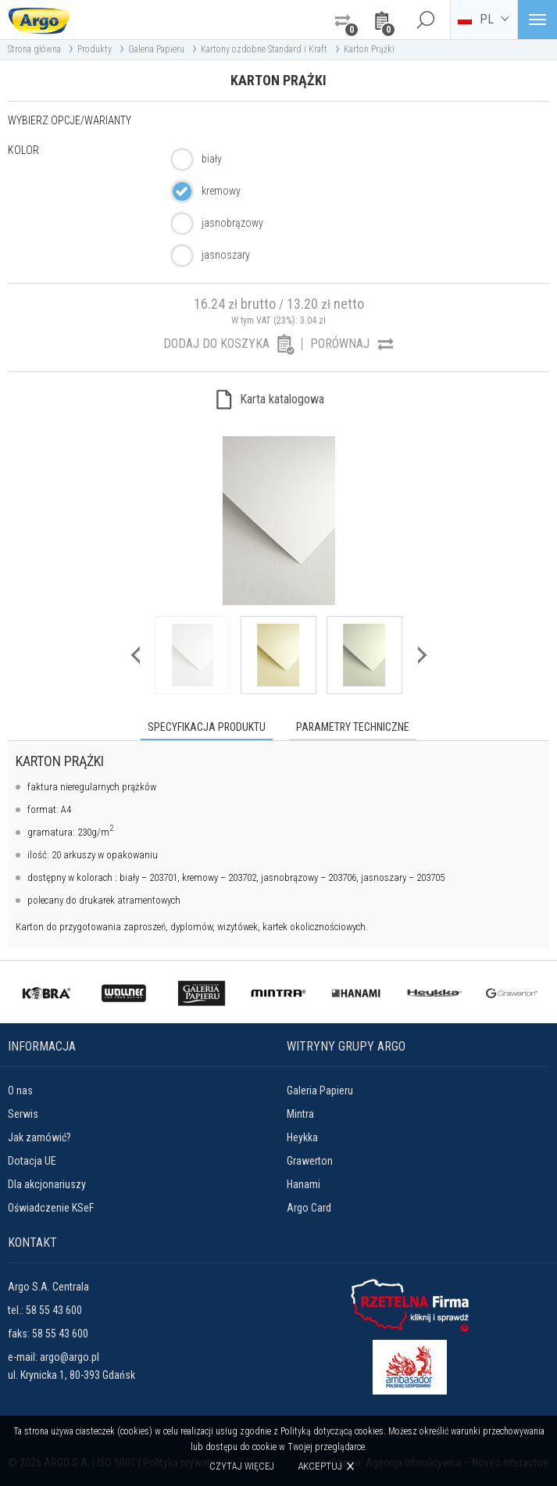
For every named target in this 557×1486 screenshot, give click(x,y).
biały (212, 158)
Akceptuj (320, 1466)
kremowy (221, 190)
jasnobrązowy (232, 223)
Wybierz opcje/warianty (69, 120)
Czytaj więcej (242, 1466)
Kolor (23, 150)
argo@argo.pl (69, 1356)
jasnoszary (226, 255)
